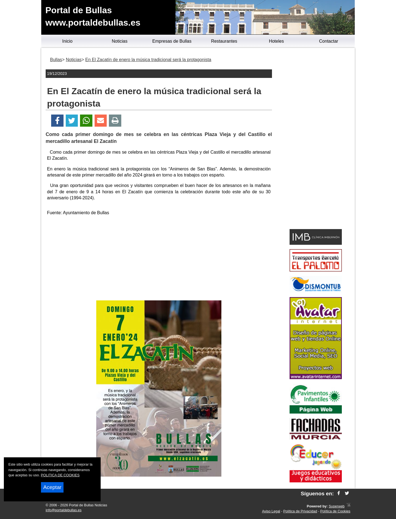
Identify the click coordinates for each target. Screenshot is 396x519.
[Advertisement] (159, 259)
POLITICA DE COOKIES (60, 475)
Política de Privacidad (300, 511)
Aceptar (52, 487)
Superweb (337, 506)
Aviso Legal (271, 511)
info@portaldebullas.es (63, 510)
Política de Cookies (335, 511)
